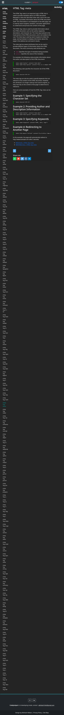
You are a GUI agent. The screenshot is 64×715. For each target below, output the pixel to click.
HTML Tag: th (4, 633)
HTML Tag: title (5, 649)
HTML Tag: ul (4, 674)
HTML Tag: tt (4, 664)
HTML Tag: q (4, 496)
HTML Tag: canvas (4, 149)
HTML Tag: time (5, 645)
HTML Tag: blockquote (5, 126)
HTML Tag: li (4, 379)
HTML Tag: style (5, 573)
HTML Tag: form (5, 291)
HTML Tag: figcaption (5, 267)
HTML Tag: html (5, 332)
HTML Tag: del (5, 205)
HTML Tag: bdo (5, 115)
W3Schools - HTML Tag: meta (25, 143)
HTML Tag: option (4, 454)
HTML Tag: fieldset (5, 260)
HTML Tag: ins (5, 358)
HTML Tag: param (4, 472)
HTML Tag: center (4, 162)
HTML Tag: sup (5, 589)
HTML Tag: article (4, 77)
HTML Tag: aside (5, 83)
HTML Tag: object (4, 435)
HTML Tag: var (5, 679)
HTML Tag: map (5, 394)
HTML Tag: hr (4, 327)
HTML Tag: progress (5, 490)
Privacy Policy (37, 713)
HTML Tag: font (5, 279)
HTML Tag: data (5, 189)
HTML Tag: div (5, 233)
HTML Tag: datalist (5, 195)
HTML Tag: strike (4, 560)
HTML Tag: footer (4, 285)
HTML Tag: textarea (5, 622)
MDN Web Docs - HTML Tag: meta (26, 145)
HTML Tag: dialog (4, 223)
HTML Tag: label (5, 368)
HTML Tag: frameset (5, 303)
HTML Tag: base (5, 99)
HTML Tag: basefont (5, 105)
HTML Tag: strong (4, 567)
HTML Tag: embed (5, 253)
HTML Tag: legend (4, 373)
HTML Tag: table (5, 599)
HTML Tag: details (4, 211)
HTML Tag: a (4, 42)
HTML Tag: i (4, 337)
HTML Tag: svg (5, 594)
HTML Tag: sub (5, 577)
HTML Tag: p (4, 466)
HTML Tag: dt (4, 243)
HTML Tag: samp (5, 520)
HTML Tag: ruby (5, 510)
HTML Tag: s (4, 515)
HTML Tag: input (5, 353)
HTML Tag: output (4, 460)
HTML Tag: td (4, 610)
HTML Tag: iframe (4, 342)
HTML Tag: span (5, 554)
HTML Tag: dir (5, 228)
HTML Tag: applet (4, 65)
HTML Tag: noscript (5, 429)
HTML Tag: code (5, 173)
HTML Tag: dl (4, 238)
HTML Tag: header (5, 321)
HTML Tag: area (5, 71)
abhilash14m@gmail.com (46, 705)
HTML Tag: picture (5, 478)
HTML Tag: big (5, 120)
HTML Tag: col (5, 178)
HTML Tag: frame (4, 296)
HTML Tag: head (5, 315)
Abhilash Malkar (27, 713)
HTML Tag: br (4, 137)
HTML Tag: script (5, 525)
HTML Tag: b (4, 94)
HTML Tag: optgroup (5, 447)
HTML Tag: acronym (5, 52)
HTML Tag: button (4, 142)
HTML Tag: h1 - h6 (5, 310)
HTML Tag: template (5, 616)
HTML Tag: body (5, 132)
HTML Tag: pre (5, 484)
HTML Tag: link (5, 384)
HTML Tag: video (5, 683)
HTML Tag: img (5, 348)
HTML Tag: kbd (5, 363)
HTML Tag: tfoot (5, 628)
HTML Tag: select (4, 537)
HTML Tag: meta (4, 404)
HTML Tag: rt (4, 505)
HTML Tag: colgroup (5, 183)
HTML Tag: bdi (5, 110)
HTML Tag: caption (5, 155)
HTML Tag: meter (4, 411)
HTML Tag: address (5, 59)
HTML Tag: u (4, 669)
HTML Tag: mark (5, 399)
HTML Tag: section (5, 530)
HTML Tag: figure (4, 273)
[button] (14, 150)
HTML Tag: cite (5, 168)
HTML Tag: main (5, 389)
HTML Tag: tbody (4, 604)
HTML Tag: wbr (5, 688)
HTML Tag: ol (4, 441)
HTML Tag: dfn (5, 217)
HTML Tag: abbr (5, 46)
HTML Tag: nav (5, 417)
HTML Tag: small (5, 543)
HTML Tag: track (5, 659)
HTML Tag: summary (5, 583)
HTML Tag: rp (4, 501)
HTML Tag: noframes (5, 422)
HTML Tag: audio (4, 88)
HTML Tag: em (5, 248)
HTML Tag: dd (5, 201)
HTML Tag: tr (4, 654)
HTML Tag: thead (4, 639)
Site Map (46, 713)
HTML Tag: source (4, 549)
